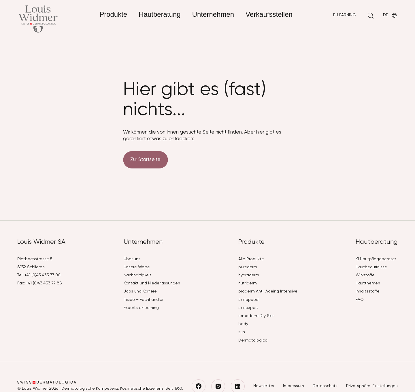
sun (241, 332)
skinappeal (248, 300)
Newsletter (263, 386)
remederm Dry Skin (256, 316)
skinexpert (248, 308)
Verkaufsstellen (269, 14)
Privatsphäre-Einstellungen (372, 386)
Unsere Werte (137, 267)
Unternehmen (213, 14)
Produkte (113, 14)
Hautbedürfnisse (371, 267)
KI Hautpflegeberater (376, 259)
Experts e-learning (141, 308)
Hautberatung (159, 14)
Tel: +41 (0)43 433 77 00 (39, 275)
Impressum (293, 386)
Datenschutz (325, 386)
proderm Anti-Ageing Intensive (267, 291)
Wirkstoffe (365, 275)
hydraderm (248, 275)
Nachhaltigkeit (137, 275)
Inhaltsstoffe (368, 291)
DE (390, 15)
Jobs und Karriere (140, 291)
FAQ (360, 300)
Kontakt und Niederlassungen (152, 283)
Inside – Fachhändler (143, 300)
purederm (247, 267)
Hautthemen (368, 283)
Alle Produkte (251, 259)
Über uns (132, 259)
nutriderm (247, 283)
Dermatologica (252, 340)
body (243, 324)
